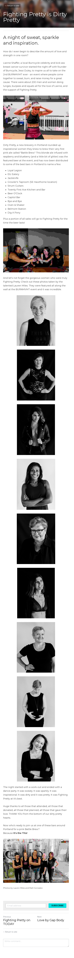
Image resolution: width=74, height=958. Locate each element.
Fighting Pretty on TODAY (16, 918)
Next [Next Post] (40, 913)
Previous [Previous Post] (7, 913)
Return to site (12, 6)
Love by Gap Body (51, 916)
